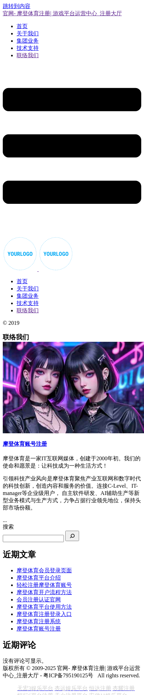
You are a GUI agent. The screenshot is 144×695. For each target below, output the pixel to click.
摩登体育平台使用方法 (44, 607)
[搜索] (72, 536)
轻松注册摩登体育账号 (44, 585)
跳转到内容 (16, 6)
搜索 (8, 527)
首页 (22, 26)
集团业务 (28, 41)
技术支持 (28, 48)
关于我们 (28, 33)
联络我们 (28, 55)
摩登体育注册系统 (39, 621)
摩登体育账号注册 (39, 629)
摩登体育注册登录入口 (44, 614)
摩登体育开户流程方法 (44, 592)
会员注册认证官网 (39, 599)
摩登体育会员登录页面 (44, 570)
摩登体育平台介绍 (39, 578)
